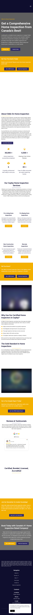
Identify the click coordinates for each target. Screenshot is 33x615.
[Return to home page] (11, 6)
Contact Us (16, 582)
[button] (5, 49)
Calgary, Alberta (16, 594)
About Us (16, 573)
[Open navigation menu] (30, 6)
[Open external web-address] (16, 458)
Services (15, 575)
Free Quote (16, 580)
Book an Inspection (16, 585)
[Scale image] (5, 105)
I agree (12, 610)
